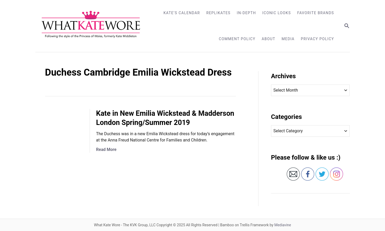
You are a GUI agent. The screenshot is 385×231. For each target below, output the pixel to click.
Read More (106, 149)
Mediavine (282, 225)
